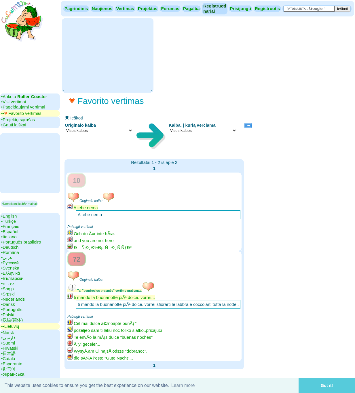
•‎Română (10, 252)
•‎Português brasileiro (21, 241)
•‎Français (10, 226)
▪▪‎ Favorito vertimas (21, 113)
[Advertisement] (107, 55)
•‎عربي (6, 257)
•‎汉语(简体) (12, 319)
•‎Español (9, 231)
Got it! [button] (327, 385)
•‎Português (11, 309)
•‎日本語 (8, 353)
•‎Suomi (8, 342)
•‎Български (12, 278)
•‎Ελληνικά (10, 273)
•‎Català (8, 358)
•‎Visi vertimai (13, 101)
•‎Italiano (9, 236)
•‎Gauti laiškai (13, 124)
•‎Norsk (7, 332)
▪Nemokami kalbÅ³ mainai (19, 203)
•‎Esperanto (11, 363)
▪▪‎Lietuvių (10, 326)
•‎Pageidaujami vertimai (23, 106)
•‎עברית (7, 283)
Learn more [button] (183, 385)
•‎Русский (10, 262)
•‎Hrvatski (9, 348)
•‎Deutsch (9, 247)
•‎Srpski (8, 293)
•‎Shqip (7, 288)
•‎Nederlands (13, 299)
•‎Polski (7, 314)
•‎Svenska (10, 267)
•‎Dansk (8, 304)
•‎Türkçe (8, 221)
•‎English (9, 216)
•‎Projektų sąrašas (18, 119)
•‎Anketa (24, 96)
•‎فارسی (8, 337)
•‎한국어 (8, 368)
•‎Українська (12, 374)
